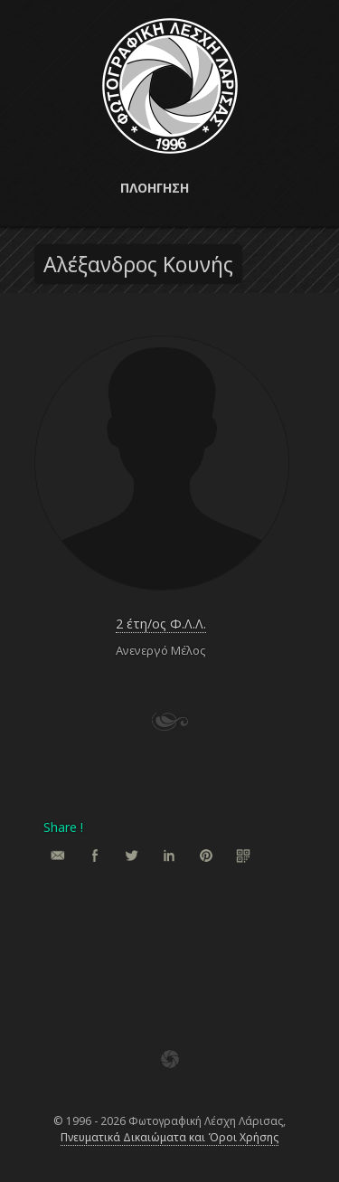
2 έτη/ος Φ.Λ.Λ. (161, 623)
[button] (169, 188)
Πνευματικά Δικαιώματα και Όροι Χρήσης (169, 1137)
